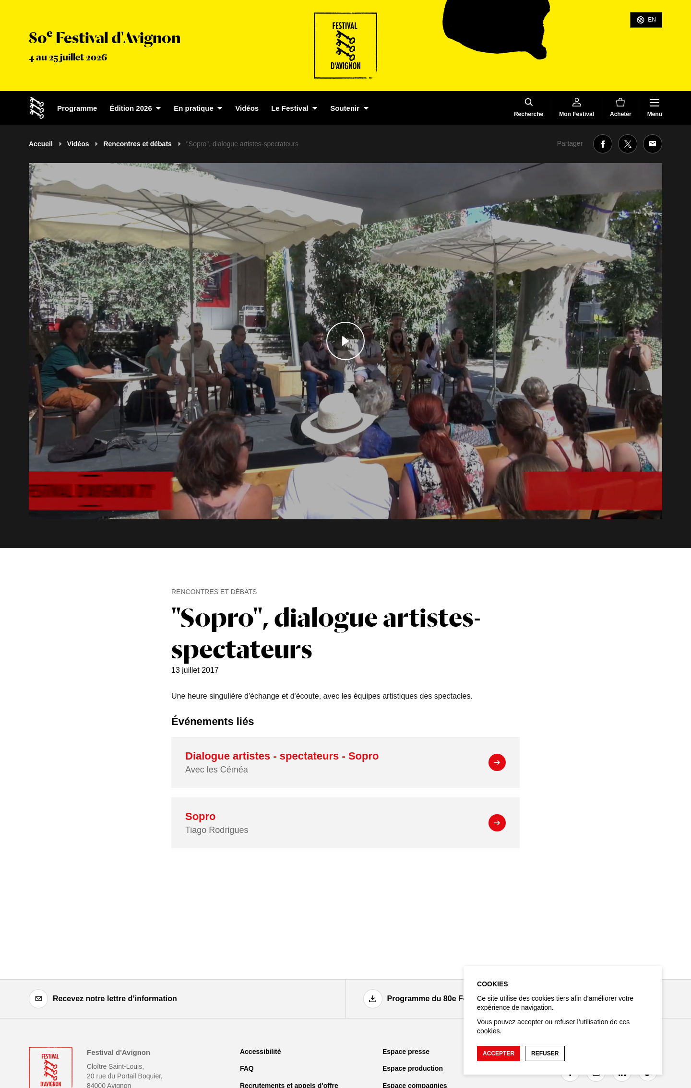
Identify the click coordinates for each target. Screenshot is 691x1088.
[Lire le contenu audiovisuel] (345, 341)
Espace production (412, 1068)
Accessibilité (260, 1051)
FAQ (247, 1068)
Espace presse (405, 1051)
